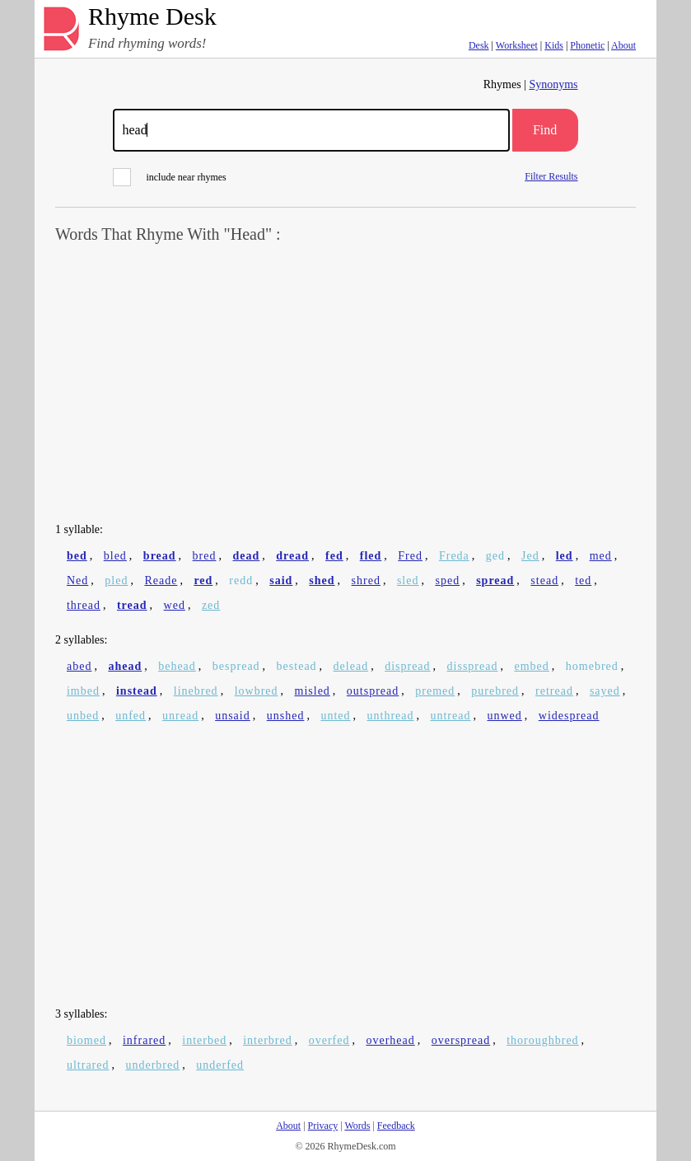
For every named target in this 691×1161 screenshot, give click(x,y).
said (280, 580)
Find (545, 130)
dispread (407, 666)
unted (335, 715)
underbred (152, 1065)
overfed (329, 1040)
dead (246, 556)
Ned (77, 580)
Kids (553, 45)
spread (495, 580)
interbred (267, 1040)
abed (79, 666)
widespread (569, 715)
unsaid (232, 715)
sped (447, 580)
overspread (461, 1040)
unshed (286, 715)
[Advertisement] (345, 384)
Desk (479, 45)
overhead (390, 1040)
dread (292, 556)
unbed (83, 715)
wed (174, 605)
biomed (86, 1040)
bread (159, 556)
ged (495, 556)
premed (435, 691)
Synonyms (553, 84)
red (203, 580)
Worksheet (517, 45)
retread (554, 691)
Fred (410, 556)
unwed (504, 715)
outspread (373, 691)
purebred (495, 691)
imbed (83, 691)
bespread (236, 666)
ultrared (88, 1065)
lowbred (256, 691)
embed (531, 666)
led (564, 556)
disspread (472, 666)
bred (205, 556)
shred (366, 580)
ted (583, 580)
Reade (160, 580)
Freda (454, 556)
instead (136, 691)
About (623, 45)
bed (77, 556)
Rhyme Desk (152, 17)
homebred (592, 666)
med (601, 556)
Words (357, 1125)
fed (334, 556)
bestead (297, 666)
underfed (220, 1065)
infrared (144, 1040)
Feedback (396, 1125)
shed (321, 580)
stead (544, 580)
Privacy (323, 1125)
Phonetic (587, 45)
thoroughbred (542, 1040)
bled (115, 556)
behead (177, 666)
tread (132, 605)
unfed (130, 715)
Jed (530, 556)
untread (450, 715)
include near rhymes (169, 177)
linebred (196, 691)
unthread (390, 715)
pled (116, 580)
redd (241, 580)
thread (83, 605)
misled (312, 691)
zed (211, 605)
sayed (605, 691)
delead (351, 666)
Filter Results (551, 176)
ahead (125, 666)
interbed (204, 1040)
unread (180, 715)
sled (408, 580)
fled (371, 556)
